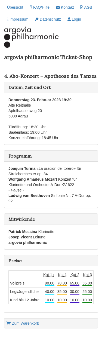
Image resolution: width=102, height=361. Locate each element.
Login (74, 19)
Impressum (17, 19)
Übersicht (15, 7)
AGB (86, 7)
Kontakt (65, 7)
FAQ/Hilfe (40, 7)
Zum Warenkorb (23, 323)
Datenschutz (48, 19)
